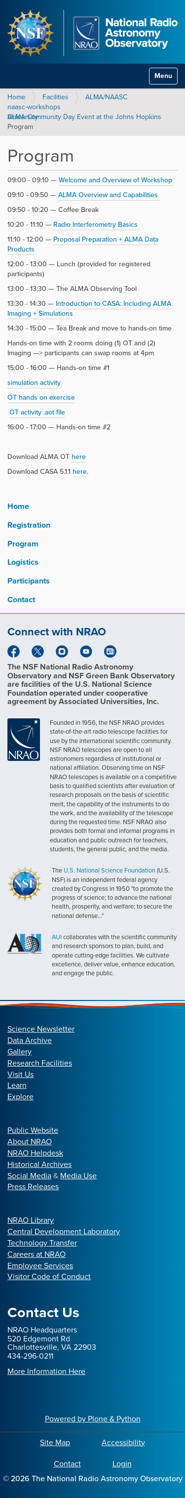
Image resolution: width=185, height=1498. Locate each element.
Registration (28, 525)
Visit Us (20, 1074)
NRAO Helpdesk (35, 1153)
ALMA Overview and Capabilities (109, 195)
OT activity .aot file (37, 412)
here (79, 457)
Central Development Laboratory (63, 1231)
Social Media (29, 1175)
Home (16, 97)
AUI (57, 937)
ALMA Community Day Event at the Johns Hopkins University (84, 117)
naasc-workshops (34, 107)
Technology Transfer (42, 1242)
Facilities (55, 97)
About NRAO (29, 1141)
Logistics (22, 562)
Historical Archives (39, 1164)
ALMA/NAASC (106, 97)
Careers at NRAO (36, 1254)
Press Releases (33, 1186)
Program (22, 543)
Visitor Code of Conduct (49, 1276)
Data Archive (29, 1040)
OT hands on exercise (41, 397)
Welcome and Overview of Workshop (116, 180)
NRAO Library (30, 1220)
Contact (21, 599)
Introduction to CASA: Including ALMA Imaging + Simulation (89, 308)
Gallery (19, 1051)
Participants (28, 580)
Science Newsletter (40, 1029)
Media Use (78, 1175)
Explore (20, 1096)
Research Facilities (39, 1063)
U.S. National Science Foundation (109, 870)
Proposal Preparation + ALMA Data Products (82, 244)
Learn (17, 1085)
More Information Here (46, 1371)
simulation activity (34, 382)
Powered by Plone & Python (93, 1418)
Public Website (32, 1130)
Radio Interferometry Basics (96, 224)
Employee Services (40, 1265)
